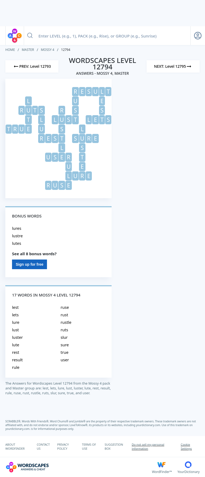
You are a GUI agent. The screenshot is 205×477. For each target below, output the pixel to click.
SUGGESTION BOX (114, 446)
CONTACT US (43, 446)
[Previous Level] (31, 66)
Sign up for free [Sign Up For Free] (29, 264)
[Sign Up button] (197, 35)
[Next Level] (173, 66)
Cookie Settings (186, 446)
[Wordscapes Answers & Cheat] (78, 467)
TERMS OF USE (89, 446)
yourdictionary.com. (149, 425)
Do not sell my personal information (148, 446)
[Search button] (30, 35)
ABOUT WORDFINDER (15, 446)
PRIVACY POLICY (63, 446)
